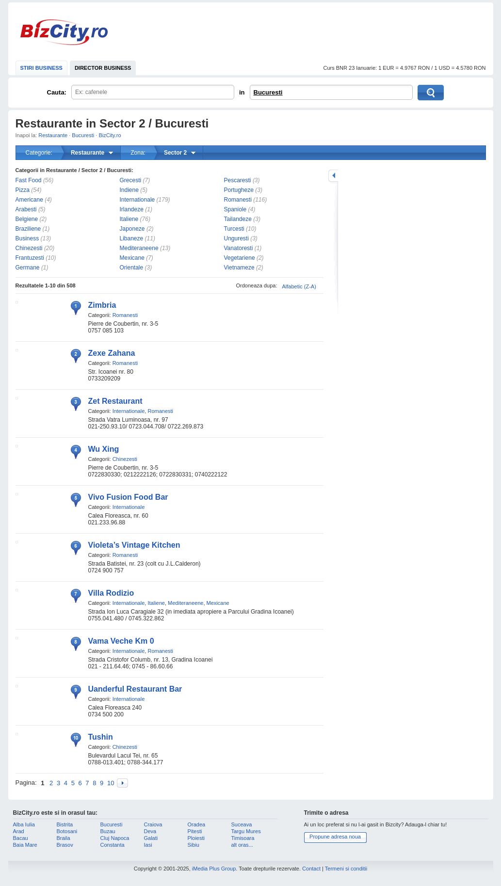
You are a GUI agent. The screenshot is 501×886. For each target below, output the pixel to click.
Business (27, 238)
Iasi (148, 845)
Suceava (241, 824)
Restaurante (52, 135)
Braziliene (28, 228)
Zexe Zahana (111, 353)
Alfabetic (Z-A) (299, 286)
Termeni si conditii (346, 868)
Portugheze (239, 190)
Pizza (23, 190)
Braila (63, 838)
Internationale (137, 199)
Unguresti (236, 238)
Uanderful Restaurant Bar (135, 689)
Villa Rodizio (111, 593)
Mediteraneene (139, 248)
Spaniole (235, 209)
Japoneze (132, 228)
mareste (333, 176)
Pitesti (195, 831)
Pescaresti (237, 180)
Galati (151, 838)
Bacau (20, 838)
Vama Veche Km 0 (121, 641)
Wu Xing (103, 449)
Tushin (100, 737)
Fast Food (29, 180)
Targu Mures (246, 831)
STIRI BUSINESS (41, 68)
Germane (28, 267)
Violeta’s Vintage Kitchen (134, 545)
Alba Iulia (24, 824)
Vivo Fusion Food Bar (128, 497)
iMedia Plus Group (214, 868)
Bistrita (65, 824)
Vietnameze (239, 267)
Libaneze (132, 238)
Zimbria (102, 305)
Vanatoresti (238, 248)
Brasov (65, 845)
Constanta (112, 845)
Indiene (129, 190)
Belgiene (27, 219)
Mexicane (132, 257)
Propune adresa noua (335, 836)
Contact (311, 868)
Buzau (107, 831)
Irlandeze (132, 209)
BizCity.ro (64, 32)
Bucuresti (268, 92)
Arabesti (26, 209)
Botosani (67, 831)
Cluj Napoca (114, 838)
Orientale (132, 267)
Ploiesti (196, 838)
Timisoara (243, 838)
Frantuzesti (30, 257)
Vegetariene (239, 257)
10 (110, 783)
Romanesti (238, 199)
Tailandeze (238, 219)
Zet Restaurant (115, 401)
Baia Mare (25, 845)
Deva (150, 831)
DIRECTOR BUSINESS (103, 68)
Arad (18, 831)
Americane (29, 199)
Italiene (129, 219)
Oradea (197, 824)
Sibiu (193, 845)
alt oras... (242, 845)
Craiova (153, 824)
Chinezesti (29, 248)
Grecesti (131, 180)
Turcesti (234, 228)
